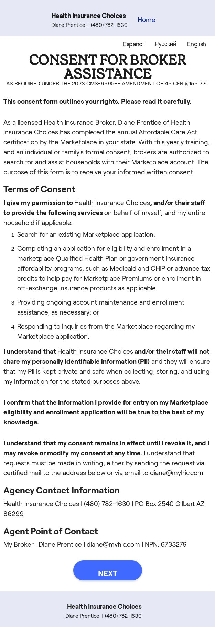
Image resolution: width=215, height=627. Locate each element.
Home (146, 19)
